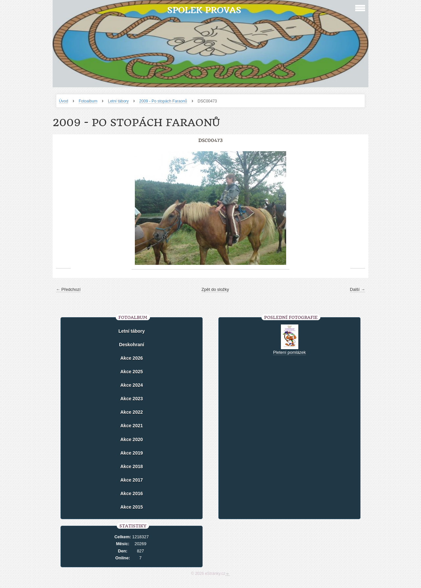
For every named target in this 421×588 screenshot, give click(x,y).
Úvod (63, 101)
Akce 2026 (131, 358)
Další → (357, 289)
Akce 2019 (131, 453)
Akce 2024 (131, 385)
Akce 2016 (131, 493)
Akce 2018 (131, 466)
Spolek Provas (204, 10)
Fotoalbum (88, 101)
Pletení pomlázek (289, 352)
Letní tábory (118, 101)
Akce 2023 (131, 398)
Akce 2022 (131, 412)
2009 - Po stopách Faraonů (163, 101)
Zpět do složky (215, 289)
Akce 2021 (131, 425)
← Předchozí (68, 289)
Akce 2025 (131, 371)
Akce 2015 (131, 507)
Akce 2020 (131, 439)
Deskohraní (131, 344)
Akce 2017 (131, 480)
